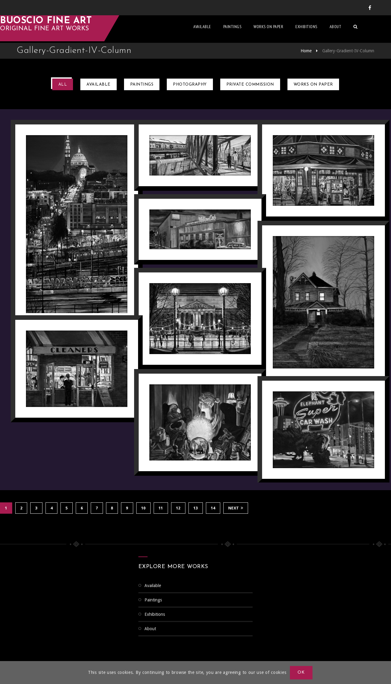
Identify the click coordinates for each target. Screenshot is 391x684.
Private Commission (250, 85)
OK (301, 672)
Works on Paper (285, 29)
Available (219, 29)
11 (161, 507)
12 (178, 507)
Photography (190, 85)
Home (306, 50)
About (352, 29)
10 (143, 507)
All (62, 85)
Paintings (249, 29)
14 (213, 507)
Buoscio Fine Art (62, 23)
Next (235, 507)
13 (195, 507)
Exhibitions (323, 29)
